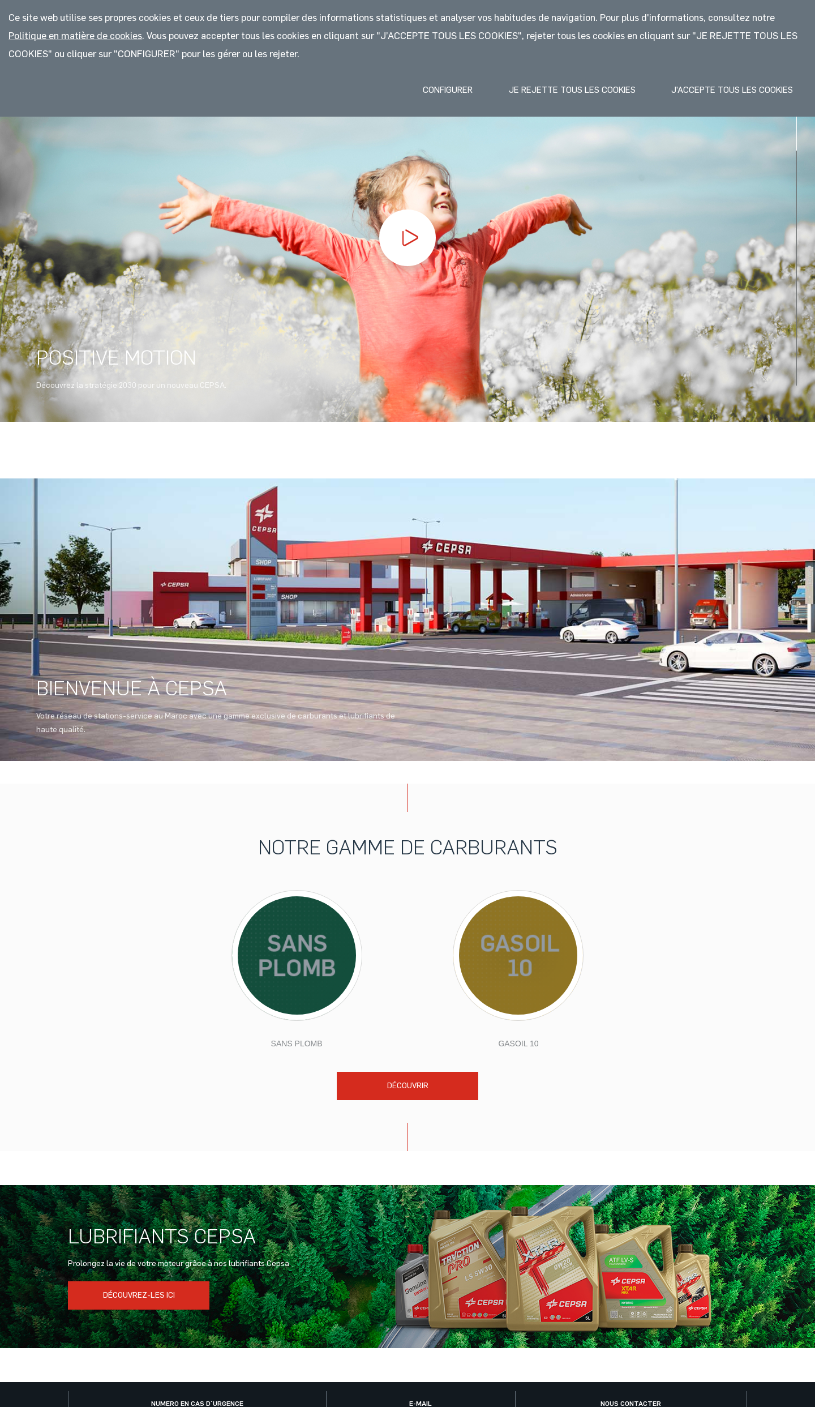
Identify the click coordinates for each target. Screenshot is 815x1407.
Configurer (448, 89)
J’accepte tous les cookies (732, 89)
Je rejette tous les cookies (572, 89)
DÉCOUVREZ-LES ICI (139, 1295)
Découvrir (407, 1085)
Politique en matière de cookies (75, 35)
